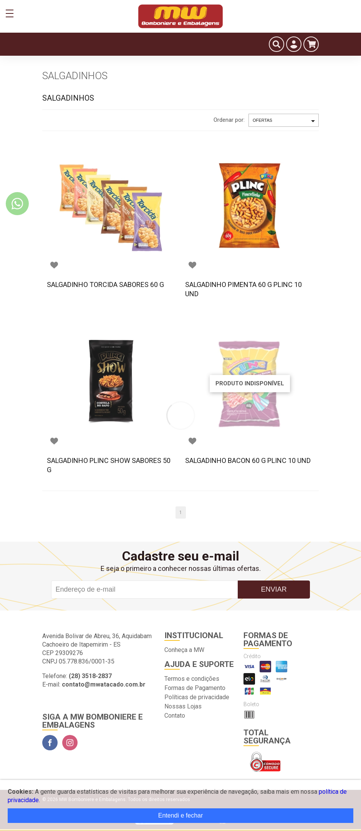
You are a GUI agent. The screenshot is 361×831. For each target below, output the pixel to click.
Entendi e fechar (180, 815)
